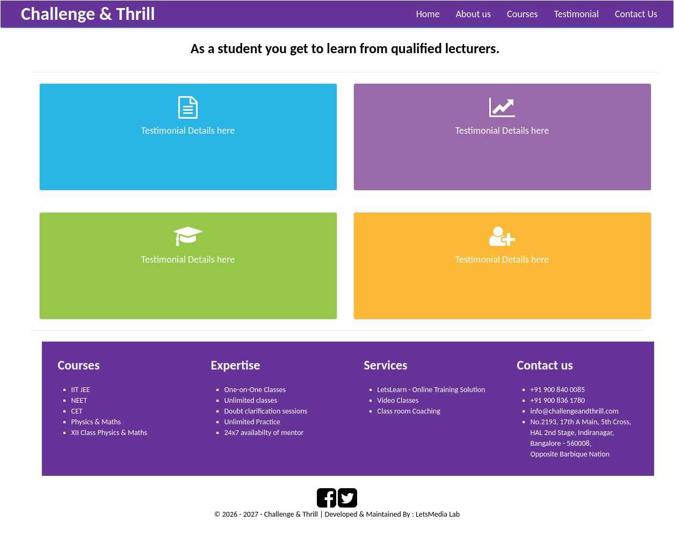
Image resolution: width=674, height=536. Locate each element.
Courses (522, 14)
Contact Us (636, 14)
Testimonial (576, 14)
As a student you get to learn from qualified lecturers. (345, 48)
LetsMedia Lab (438, 514)
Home (428, 14)
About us (473, 14)
